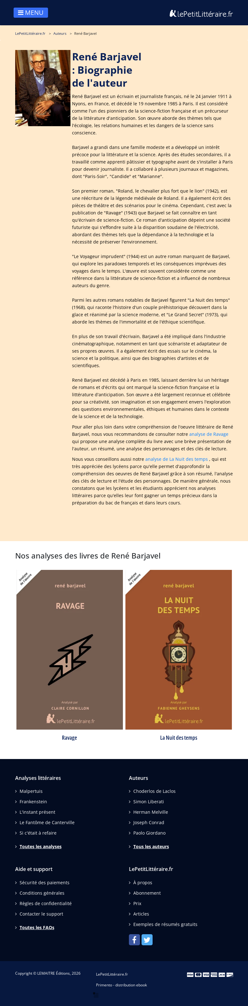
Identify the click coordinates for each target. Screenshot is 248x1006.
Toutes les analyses (41, 846)
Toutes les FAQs (37, 927)
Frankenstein (33, 802)
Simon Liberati (148, 802)
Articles (141, 914)
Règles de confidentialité (46, 903)
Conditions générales (42, 893)
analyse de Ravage (208, 434)
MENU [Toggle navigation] (31, 12)
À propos (142, 882)
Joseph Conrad (148, 822)
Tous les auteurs (151, 846)
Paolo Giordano (149, 833)
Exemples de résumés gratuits (165, 924)
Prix (137, 903)
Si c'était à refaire (38, 833)
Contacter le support (41, 914)
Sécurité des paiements (45, 882)
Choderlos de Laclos (154, 791)
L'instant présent (37, 812)
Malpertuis (31, 791)
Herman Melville (150, 812)
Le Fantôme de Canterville (47, 822)
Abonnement (147, 893)
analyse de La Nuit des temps (176, 459)
